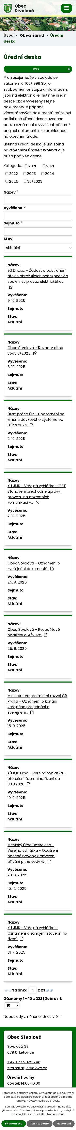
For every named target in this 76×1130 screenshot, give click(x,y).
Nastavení (64, 1123)
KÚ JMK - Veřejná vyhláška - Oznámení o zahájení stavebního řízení (37, 933)
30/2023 (34, 181)
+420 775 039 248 (23, 1062)
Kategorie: (13, 165)
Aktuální (14, 321)
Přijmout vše (13, 1123)
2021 (50, 165)
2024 (49, 173)
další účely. (53, 1100)
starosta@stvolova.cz (27, 1067)
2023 (31, 173)
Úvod (9, 35)
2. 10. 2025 (16, 438)
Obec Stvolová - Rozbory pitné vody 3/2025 (35, 350)
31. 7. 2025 (16, 952)
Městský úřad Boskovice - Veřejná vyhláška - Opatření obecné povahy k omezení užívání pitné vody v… (32, 853)
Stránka (20, 990)
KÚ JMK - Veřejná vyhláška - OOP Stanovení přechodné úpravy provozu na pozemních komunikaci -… (36, 494)
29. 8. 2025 (17, 875)
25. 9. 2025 (17, 582)
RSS (51, 69)
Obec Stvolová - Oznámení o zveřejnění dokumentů (33, 566)
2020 (32, 165)
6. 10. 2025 (16, 366)
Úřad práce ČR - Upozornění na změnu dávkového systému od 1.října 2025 (35, 419)
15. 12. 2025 (17, 888)
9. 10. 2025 (16, 300)
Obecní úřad (32, 35)
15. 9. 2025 (16, 725)
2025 (13, 181)
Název (10, 192)
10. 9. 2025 (16, 797)
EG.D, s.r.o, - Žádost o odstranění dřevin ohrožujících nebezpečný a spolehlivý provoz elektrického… (37, 278)
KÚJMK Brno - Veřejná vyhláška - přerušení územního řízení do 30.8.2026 (36, 779)
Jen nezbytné (39, 1123)
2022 (13, 173)
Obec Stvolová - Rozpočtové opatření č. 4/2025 (33, 632)
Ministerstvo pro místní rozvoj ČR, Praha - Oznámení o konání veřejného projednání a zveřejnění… (37, 704)
